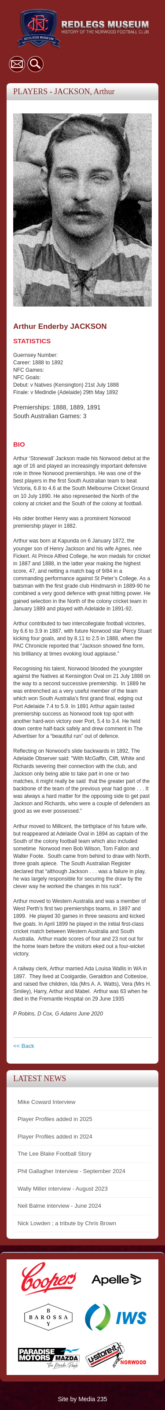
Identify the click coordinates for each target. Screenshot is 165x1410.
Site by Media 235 (82, 1399)
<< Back (23, 1046)
